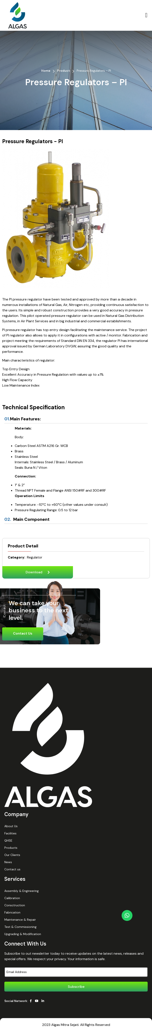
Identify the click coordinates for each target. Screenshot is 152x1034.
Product (63, 71)
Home (45, 71)
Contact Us (22, 633)
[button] (146, 15)
